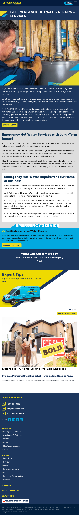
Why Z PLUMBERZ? (11, 491)
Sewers (6, 449)
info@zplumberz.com (13, 408)
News (5, 465)
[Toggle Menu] (75, 3)
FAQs (5, 472)
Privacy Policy (5, 512)
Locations (7, 458)
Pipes (5, 442)
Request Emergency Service (15, 501)
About (5, 455)
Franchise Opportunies (13, 476)
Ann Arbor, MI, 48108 (13, 413)
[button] (70, 309)
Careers (6, 485)
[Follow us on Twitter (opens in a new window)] (18, 419)
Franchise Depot (22, 512)
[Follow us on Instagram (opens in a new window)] (14, 419)
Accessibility (13, 512)
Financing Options (11, 469)
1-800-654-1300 (11, 404)
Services (6, 428)
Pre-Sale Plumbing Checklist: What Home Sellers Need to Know (37, 375)
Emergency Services (12, 432)
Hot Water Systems (11, 446)
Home (4, 420)
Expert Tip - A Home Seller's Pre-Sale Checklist (34, 368)
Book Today (9, 125)
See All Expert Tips (67, 314)
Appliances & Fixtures (12, 435)
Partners (6, 480)
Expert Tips (8, 496)
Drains (6, 439)
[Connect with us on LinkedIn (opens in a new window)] (22, 419)
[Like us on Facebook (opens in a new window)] (10, 419)
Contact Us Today (11, 245)
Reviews (6, 462)
